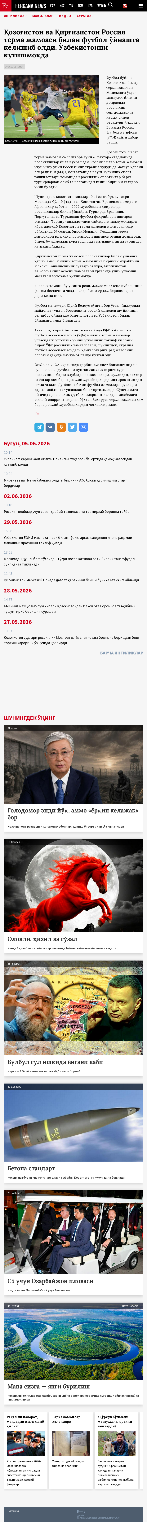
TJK (71, 5)
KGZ (62, 5)
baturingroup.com (104, 1518)
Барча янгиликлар (121, 653)
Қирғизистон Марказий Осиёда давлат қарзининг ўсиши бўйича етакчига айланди (71, 580)
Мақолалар (49, 16)
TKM (81, 5)
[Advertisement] (73, 686)
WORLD (103, 5)
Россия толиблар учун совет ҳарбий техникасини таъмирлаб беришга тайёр (66, 511)
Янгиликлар (17, 16)
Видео (73, 16)
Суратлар (96, 16)
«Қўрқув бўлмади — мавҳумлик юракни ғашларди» (115, 1421)
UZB (91, 5)
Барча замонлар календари (66, 1419)
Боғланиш (14, 1510)
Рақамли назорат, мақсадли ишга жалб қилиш (25, 1421)
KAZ (52, 5)
